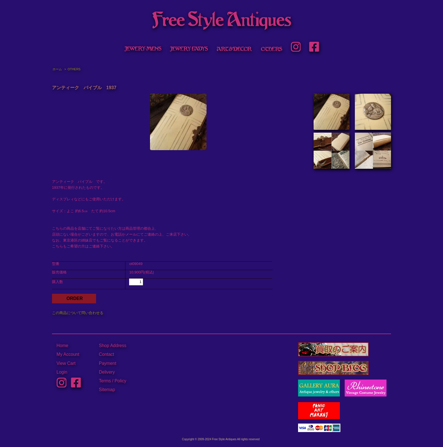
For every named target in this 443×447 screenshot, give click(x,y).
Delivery (107, 372)
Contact (106, 354)
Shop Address (112, 345)
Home (62, 345)
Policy (120, 380)
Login (62, 372)
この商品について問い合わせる (77, 313)
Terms (105, 380)
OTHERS (74, 69)
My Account (68, 354)
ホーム (57, 69)
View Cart (66, 363)
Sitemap (107, 389)
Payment (107, 363)
